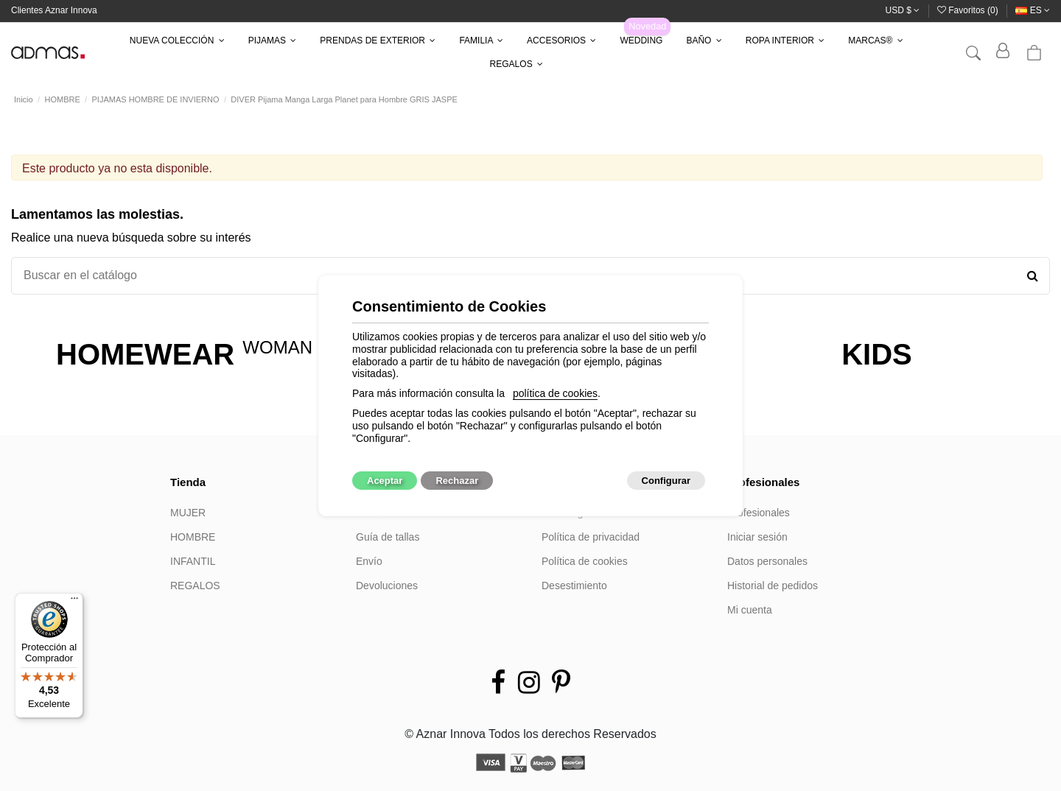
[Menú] (74, 602)
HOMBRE (192, 537)
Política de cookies (585, 561)
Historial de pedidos (772, 585)
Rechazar (456, 480)
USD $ (903, 10)
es (1032, 10)
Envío (369, 561)
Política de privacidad (591, 537)
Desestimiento (574, 585)
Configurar (666, 480)
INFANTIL (192, 561)
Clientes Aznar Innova (54, 10)
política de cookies (555, 393)
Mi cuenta (749, 610)
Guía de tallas (387, 537)
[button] (177, 40)
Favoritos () (969, 10)
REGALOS (195, 585)
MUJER (188, 512)
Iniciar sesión (757, 537)
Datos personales (767, 561)
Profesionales (758, 512)
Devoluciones (387, 585)
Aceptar (384, 480)
